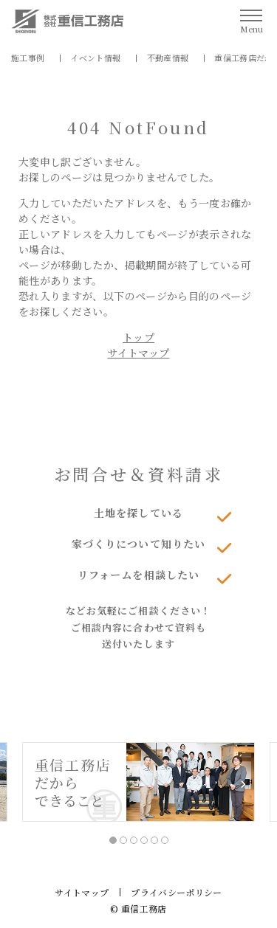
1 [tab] (113, 840)
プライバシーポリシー (176, 892)
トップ (138, 337)
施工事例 (27, 57)
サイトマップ (138, 352)
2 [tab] (123, 840)
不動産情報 (168, 57)
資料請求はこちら (138, 692)
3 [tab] (133, 840)
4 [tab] (144, 840)
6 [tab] (164, 840)
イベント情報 (95, 57)
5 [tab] (154, 840)
